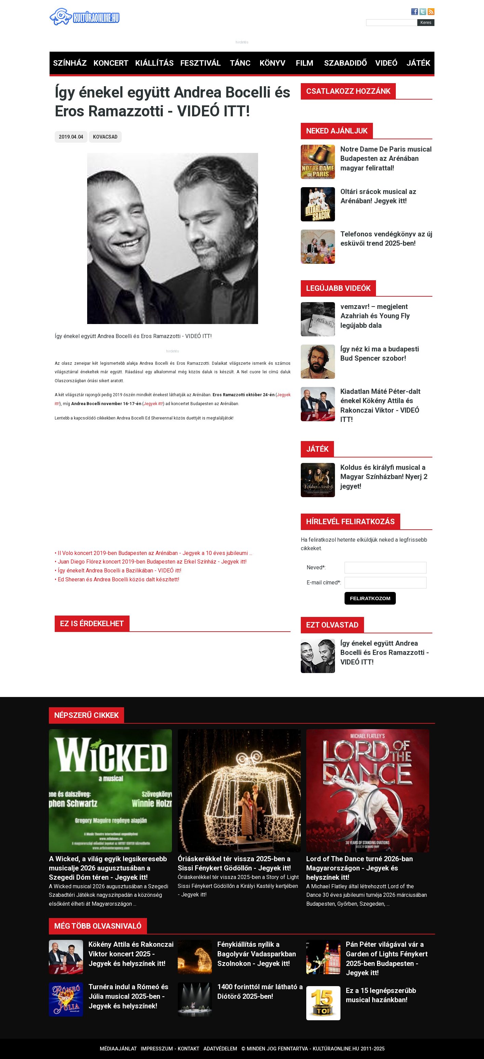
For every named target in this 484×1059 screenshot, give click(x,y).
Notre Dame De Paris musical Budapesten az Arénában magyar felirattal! (386, 158)
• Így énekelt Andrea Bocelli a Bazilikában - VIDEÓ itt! (118, 570)
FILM (304, 63)
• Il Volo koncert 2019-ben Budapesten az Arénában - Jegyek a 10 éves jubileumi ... (153, 553)
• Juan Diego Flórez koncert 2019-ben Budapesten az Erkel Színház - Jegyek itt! (151, 561)
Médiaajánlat (118, 1049)
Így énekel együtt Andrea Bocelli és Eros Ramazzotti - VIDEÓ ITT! (384, 652)
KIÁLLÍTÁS (154, 63)
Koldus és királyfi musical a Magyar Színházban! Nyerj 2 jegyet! (383, 476)
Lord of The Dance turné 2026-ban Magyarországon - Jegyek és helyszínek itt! (359, 868)
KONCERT (111, 63)
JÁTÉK (418, 63)
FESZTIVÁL (200, 63)
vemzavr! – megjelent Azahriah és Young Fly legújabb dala (375, 316)
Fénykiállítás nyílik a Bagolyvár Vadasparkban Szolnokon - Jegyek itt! (256, 953)
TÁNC (240, 63)
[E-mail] (386, 583)
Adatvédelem (220, 1049)
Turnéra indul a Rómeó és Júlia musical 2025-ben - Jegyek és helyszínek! (129, 996)
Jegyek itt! (153, 403)
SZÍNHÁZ (70, 63)
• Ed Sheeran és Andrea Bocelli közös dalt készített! (117, 579)
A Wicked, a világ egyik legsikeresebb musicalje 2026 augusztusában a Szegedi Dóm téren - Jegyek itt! (108, 868)
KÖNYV (272, 63)
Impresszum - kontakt (170, 1049)
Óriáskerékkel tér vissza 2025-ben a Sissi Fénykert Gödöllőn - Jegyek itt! (234, 863)
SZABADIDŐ (345, 63)
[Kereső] (391, 22)
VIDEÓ (386, 63)
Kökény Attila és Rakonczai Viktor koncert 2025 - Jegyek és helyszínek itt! (131, 953)
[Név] (386, 567)
